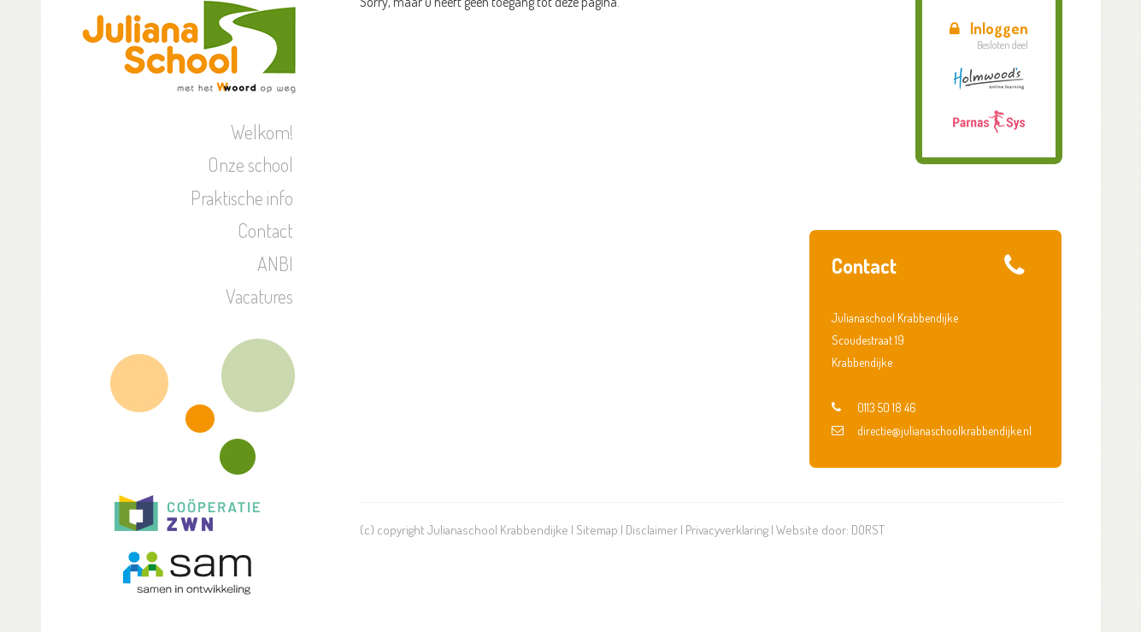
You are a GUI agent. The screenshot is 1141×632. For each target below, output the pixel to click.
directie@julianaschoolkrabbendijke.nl (932, 430)
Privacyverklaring (726, 530)
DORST (868, 530)
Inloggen (989, 28)
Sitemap (597, 530)
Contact (265, 230)
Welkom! (262, 131)
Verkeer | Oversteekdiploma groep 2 (945, 173)
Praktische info (242, 197)
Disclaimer (652, 530)
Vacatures (259, 295)
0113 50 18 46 (874, 407)
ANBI (275, 263)
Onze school (250, 164)
